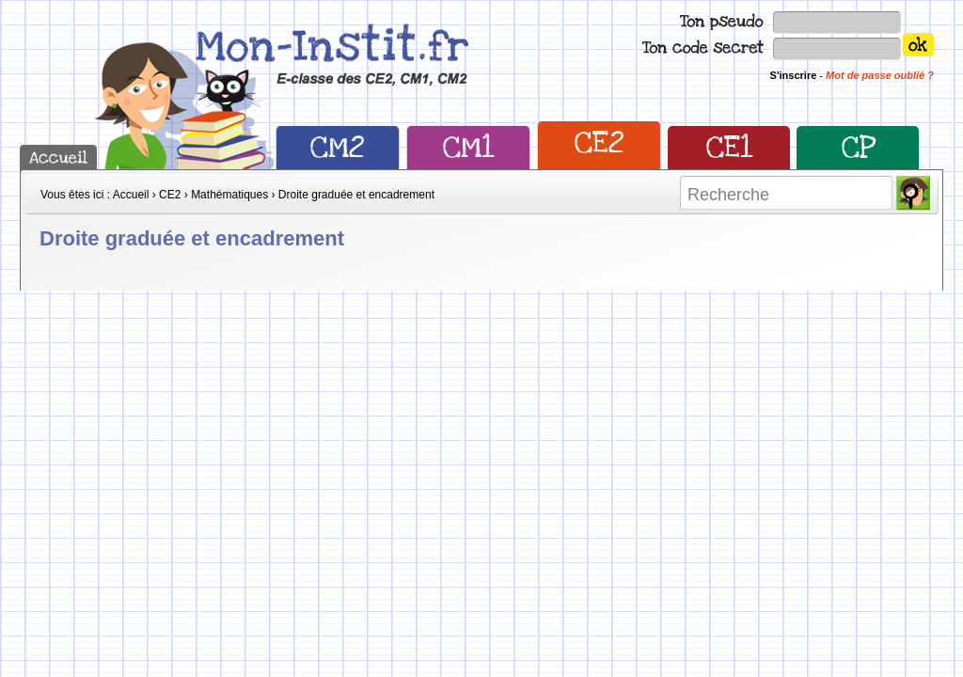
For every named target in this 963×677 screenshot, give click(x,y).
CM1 (468, 147)
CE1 (729, 147)
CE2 (599, 143)
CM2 (337, 147)
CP (858, 147)
